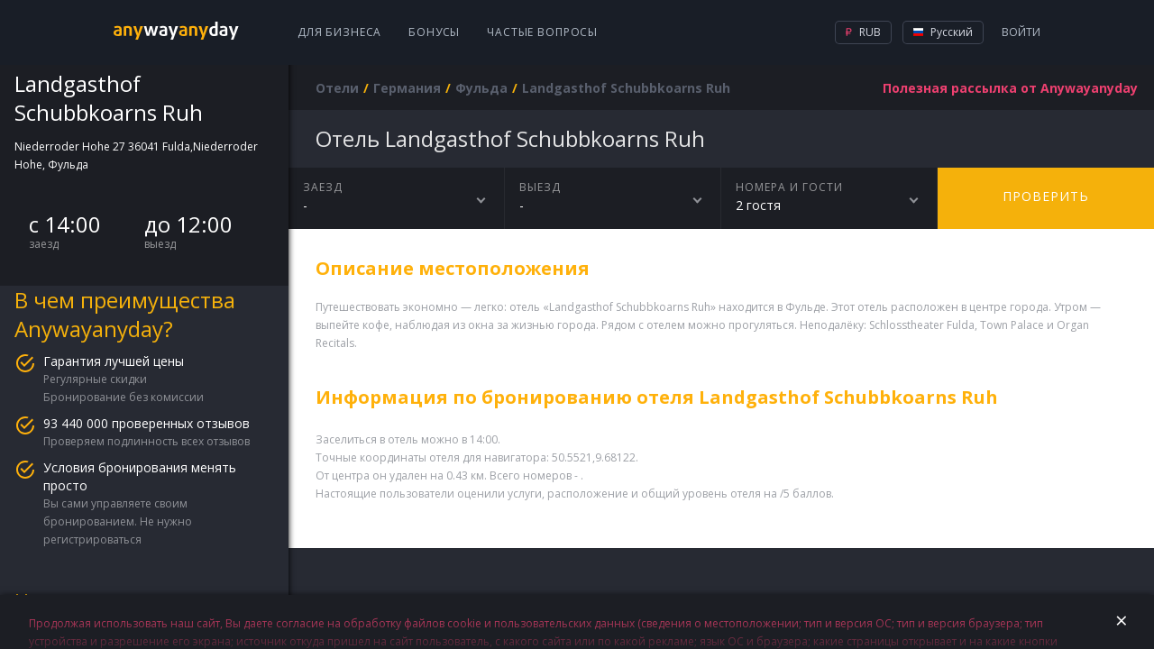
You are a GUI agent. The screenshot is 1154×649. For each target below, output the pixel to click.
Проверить (1046, 196)
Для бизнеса (339, 32)
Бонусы (434, 32)
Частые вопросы (542, 32)
